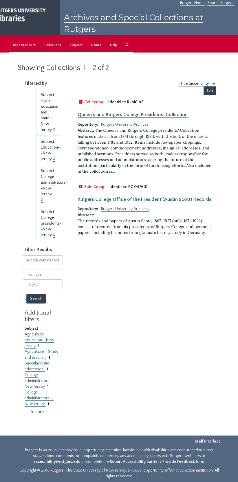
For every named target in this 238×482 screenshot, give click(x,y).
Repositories (24, 45)
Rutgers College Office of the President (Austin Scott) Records (144, 199)
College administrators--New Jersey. (39, 398)
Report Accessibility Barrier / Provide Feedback (152, 461)
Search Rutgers (220, 3)
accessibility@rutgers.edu (56, 461)
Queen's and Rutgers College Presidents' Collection (133, 114)
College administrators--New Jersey (39, 381)
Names (96, 45)
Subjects (76, 45)
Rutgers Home (192, 3)
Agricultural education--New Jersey (39, 340)
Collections (52, 45)
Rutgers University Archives (125, 124)
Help (113, 45)
